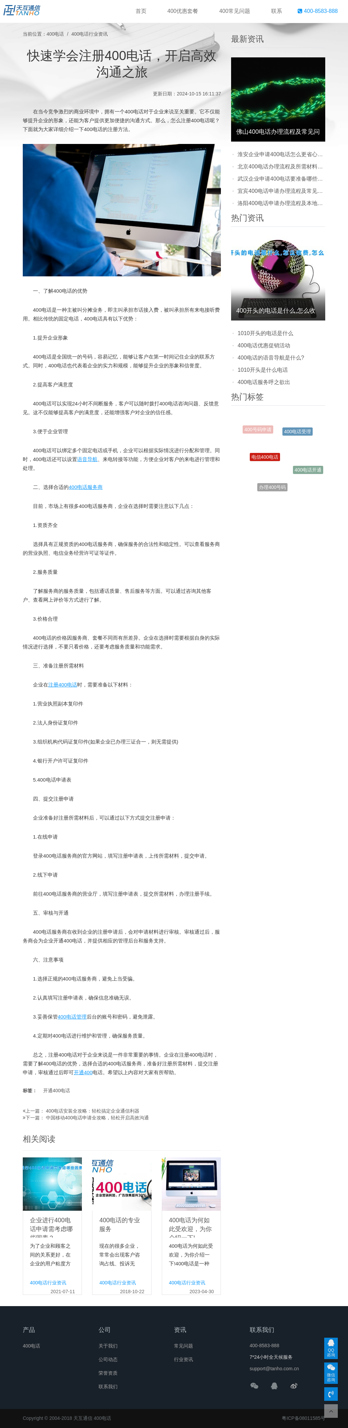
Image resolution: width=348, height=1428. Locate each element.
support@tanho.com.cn (274, 1368)
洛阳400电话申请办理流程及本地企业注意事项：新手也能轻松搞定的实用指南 (281, 203)
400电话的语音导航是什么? (271, 358)
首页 (141, 11)
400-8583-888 (318, 11)
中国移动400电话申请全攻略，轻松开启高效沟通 (97, 1117)
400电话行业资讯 (89, 34)
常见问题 (183, 1346)
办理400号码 (272, 488)
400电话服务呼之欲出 (264, 382)
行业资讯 (183, 1359)
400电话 (55, 34)
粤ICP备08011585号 (303, 1418)
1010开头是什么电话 (263, 370)
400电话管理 (72, 1017)
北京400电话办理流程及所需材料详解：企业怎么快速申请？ (281, 166)
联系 (276, 11)
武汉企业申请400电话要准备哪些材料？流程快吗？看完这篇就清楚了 (281, 179)
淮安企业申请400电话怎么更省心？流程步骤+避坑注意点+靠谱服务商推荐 (281, 154)
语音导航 (87, 459)
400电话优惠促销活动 (264, 345)
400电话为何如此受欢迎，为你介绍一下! (190, 1229)
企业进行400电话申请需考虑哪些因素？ (51, 1229)
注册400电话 (62, 685)
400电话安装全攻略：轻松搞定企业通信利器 (92, 1111)
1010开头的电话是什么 (265, 333)
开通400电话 (56, 1090)
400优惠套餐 (183, 11)
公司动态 (108, 1359)
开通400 (83, 1072)
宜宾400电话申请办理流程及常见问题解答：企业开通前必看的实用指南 (281, 191)
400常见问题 (234, 11)
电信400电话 (264, 462)
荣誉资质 (108, 1373)
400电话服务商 (86, 487)
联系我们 (108, 1386)
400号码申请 (257, 430)
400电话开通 (308, 471)
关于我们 (108, 1346)
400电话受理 (297, 434)
